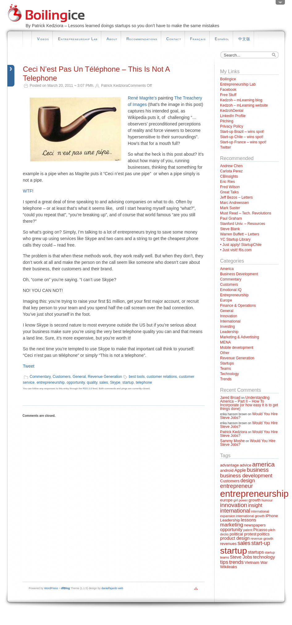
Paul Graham (231, 218)
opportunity (76, 382)
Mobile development (236, 347)
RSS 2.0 (87, 388)
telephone (144, 382)
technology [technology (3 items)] (264, 557)
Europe (226, 300)
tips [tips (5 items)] (224, 562)
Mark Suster (230, 208)
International (230, 321)
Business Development (239, 274)
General (79, 376)
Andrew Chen (231, 166)
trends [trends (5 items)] (236, 562)
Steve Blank (230, 229)
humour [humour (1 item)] (267, 500)
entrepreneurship (51, 382)
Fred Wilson (230, 187)
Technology (229, 374)
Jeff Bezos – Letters (236, 197)
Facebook (228, 89)
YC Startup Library (235, 239)
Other (224, 353)
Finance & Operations (238, 305)
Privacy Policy (231, 126)
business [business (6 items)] (258, 470)
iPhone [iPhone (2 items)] (271, 515)
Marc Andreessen (234, 203)
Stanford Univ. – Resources (242, 224)
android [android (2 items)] (226, 470)
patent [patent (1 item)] (247, 530)
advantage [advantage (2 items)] (229, 465)
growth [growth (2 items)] (254, 500)
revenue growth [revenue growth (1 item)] (262, 538)
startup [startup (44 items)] (233, 550)
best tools (136, 376)
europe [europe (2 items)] (226, 500)
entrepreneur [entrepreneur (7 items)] (236, 486)
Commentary (40, 376)
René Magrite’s (142, 97)
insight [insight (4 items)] (255, 505)
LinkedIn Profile (233, 116)
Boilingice (228, 79)
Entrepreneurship (234, 295)
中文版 (244, 39)
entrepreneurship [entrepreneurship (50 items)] (254, 493)
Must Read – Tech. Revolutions (245, 213)
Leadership (229, 332)
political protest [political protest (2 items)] (243, 534)
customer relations (162, 376)
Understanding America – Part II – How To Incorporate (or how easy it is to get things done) (249, 403)
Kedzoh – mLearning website (244, 105)
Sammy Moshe (232, 441)
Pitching (226, 121)
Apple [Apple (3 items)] (240, 470)
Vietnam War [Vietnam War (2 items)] (256, 562)
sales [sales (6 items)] (243, 543)
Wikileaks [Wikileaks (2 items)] (228, 566)
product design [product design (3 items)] (235, 538)
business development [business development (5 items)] (246, 476)
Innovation (228, 316)
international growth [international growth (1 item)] (250, 516)
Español (222, 39)
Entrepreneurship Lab (78, 39)
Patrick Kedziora (233, 432)
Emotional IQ (230, 290)
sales (103, 382)
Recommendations (141, 39)
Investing (227, 326)
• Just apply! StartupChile (240, 245)
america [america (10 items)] (263, 464)
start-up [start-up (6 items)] (260, 543)
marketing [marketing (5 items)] (231, 525)
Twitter (225, 147)
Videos (43, 39)
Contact (173, 39)
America (227, 269)
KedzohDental (231, 110)
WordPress (51, 588)
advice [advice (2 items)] (246, 465)
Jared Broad (230, 397)
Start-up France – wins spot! (243, 142)
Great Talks (229, 192)
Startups (227, 363)
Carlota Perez (231, 171)
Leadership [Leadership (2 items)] (230, 520)
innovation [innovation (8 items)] (233, 505)
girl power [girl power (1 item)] (240, 500)
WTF (27, 190)
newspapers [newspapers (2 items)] (255, 525)
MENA (225, 342)
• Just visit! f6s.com (236, 250)
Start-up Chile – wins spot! (241, 137)
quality (92, 382)
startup (128, 382)
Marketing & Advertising (239, 337)
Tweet (28, 366)
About (111, 39)
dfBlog (65, 588)
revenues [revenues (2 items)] (228, 543)
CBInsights (229, 176)
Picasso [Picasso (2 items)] (260, 529)
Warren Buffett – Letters (239, 234)
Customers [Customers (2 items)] (230, 481)
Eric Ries (227, 181)
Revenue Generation (105, 376)
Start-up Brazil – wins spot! (242, 131)
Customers (61, 376)
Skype (115, 382)
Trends (226, 379)
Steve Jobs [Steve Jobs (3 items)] (241, 557)
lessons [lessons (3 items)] (248, 519)
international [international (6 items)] (235, 511)
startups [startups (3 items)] (256, 552)
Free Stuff (228, 95)
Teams (225, 368)
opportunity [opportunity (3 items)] (231, 529)
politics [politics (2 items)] (263, 534)
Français (198, 39)
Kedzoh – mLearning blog (241, 100)
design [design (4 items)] (247, 480)
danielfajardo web (112, 588)
